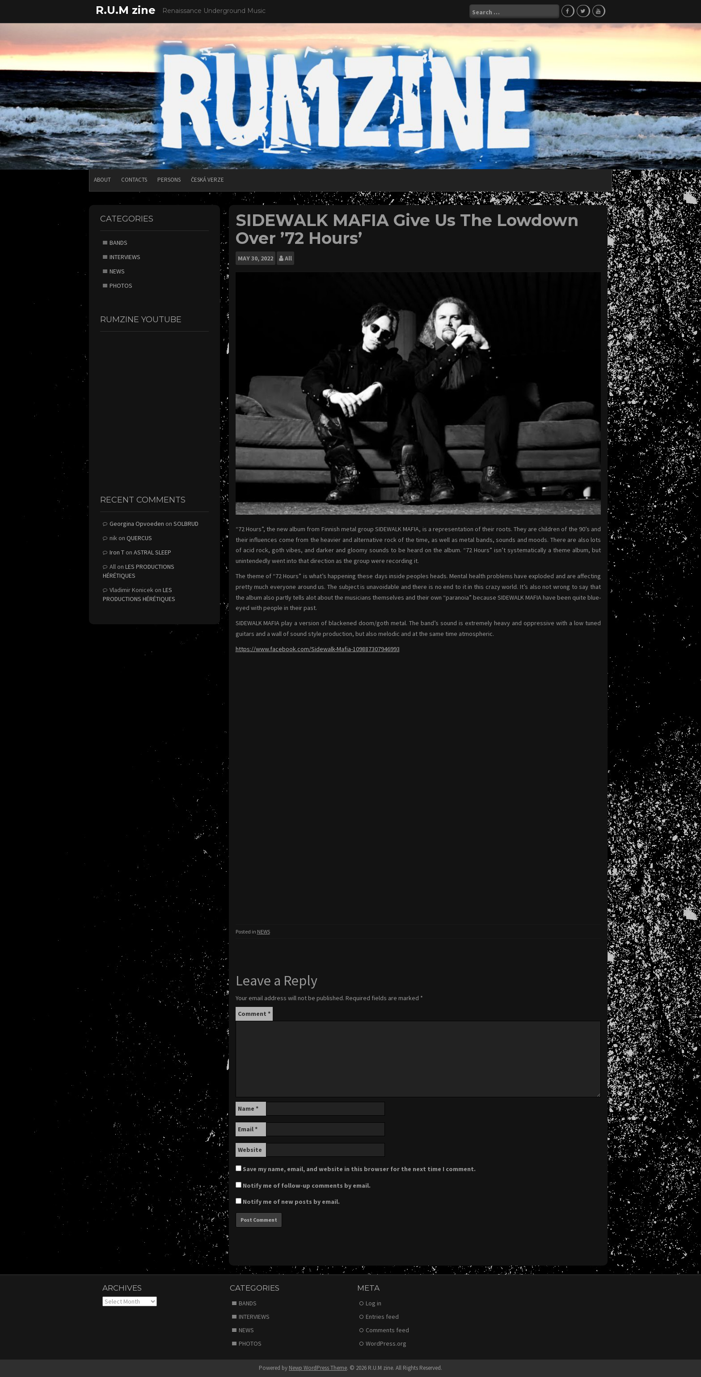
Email (248, 1129)
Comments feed (387, 1330)
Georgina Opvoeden (137, 524)
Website (250, 1150)
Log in (373, 1303)
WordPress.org (386, 1343)
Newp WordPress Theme (318, 1368)
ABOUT (102, 179)
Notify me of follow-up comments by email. (307, 1185)
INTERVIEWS (125, 257)
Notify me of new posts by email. (291, 1202)
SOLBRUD (185, 524)
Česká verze (207, 179)
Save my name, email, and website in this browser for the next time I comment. (359, 1169)
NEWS (263, 931)
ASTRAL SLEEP (152, 552)
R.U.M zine (126, 10)
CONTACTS (134, 179)
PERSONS (169, 179)
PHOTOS (121, 285)
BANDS (118, 243)
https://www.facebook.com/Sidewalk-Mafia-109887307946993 (318, 649)
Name (248, 1108)
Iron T (117, 552)
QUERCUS (139, 538)
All (288, 258)
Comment (254, 1014)
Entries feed (382, 1317)
